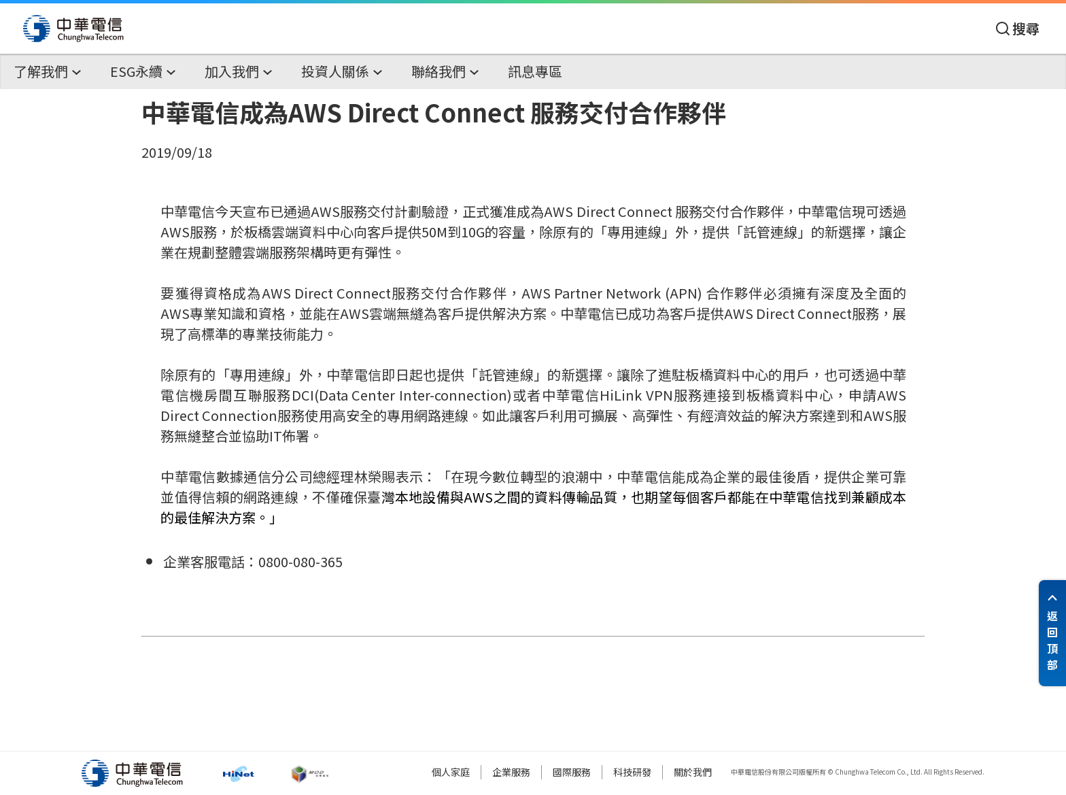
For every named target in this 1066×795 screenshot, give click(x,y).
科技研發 (632, 772)
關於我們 (693, 772)
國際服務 (572, 772)
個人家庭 (451, 772)
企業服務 (511, 772)
